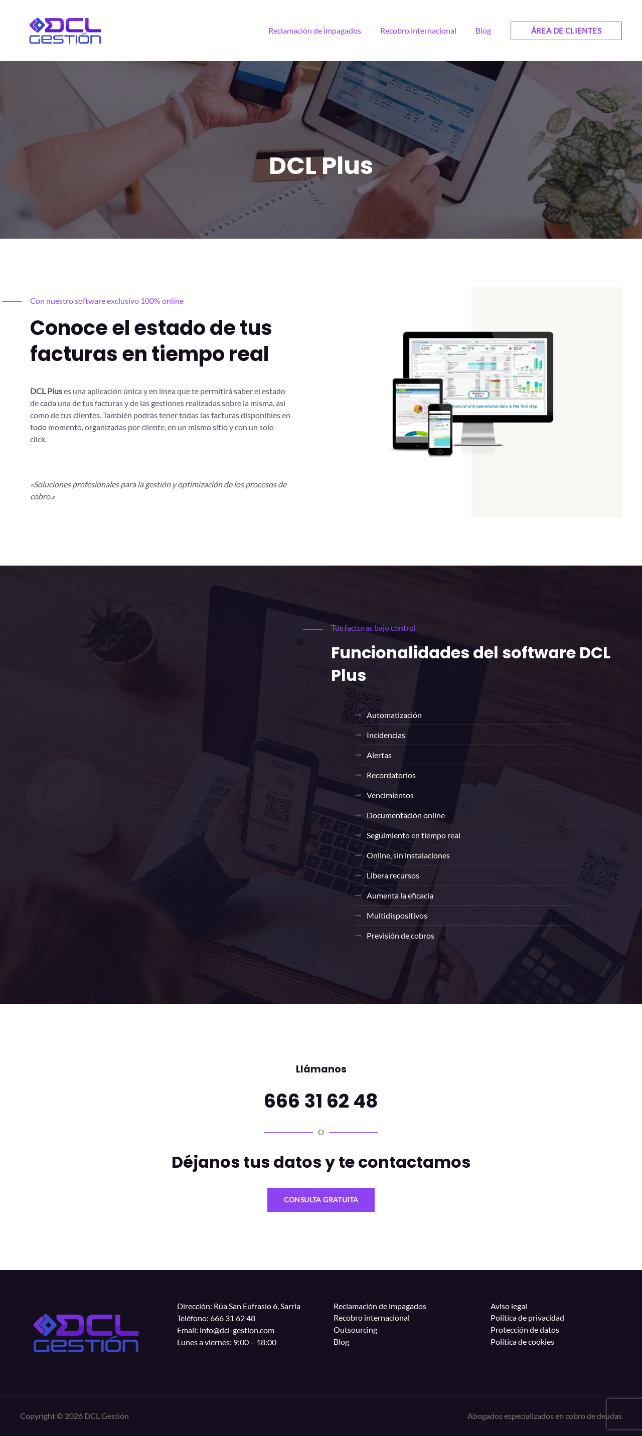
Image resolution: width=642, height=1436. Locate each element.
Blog (341, 1342)
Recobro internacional (372, 1318)
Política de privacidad (527, 1318)
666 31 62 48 (321, 1101)
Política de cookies (522, 1342)
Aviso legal (509, 1306)
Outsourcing (355, 1330)
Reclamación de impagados (380, 1306)
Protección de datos (525, 1330)
